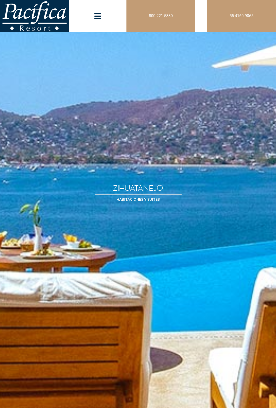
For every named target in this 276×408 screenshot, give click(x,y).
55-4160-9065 (241, 16)
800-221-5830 (161, 16)
